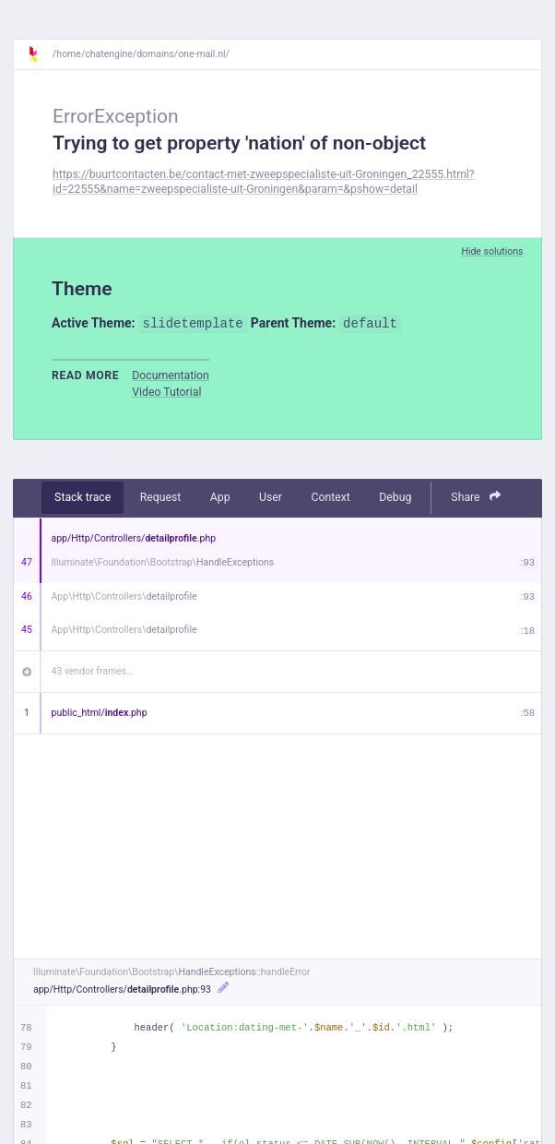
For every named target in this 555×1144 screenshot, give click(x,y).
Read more (85, 375)
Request (161, 497)
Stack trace (82, 497)
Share (476, 497)
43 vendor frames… (93, 671)
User (270, 497)
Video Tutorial (166, 392)
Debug (395, 497)
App (220, 497)
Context (330, 497)
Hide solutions (492, 251)
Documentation (170, 375)
